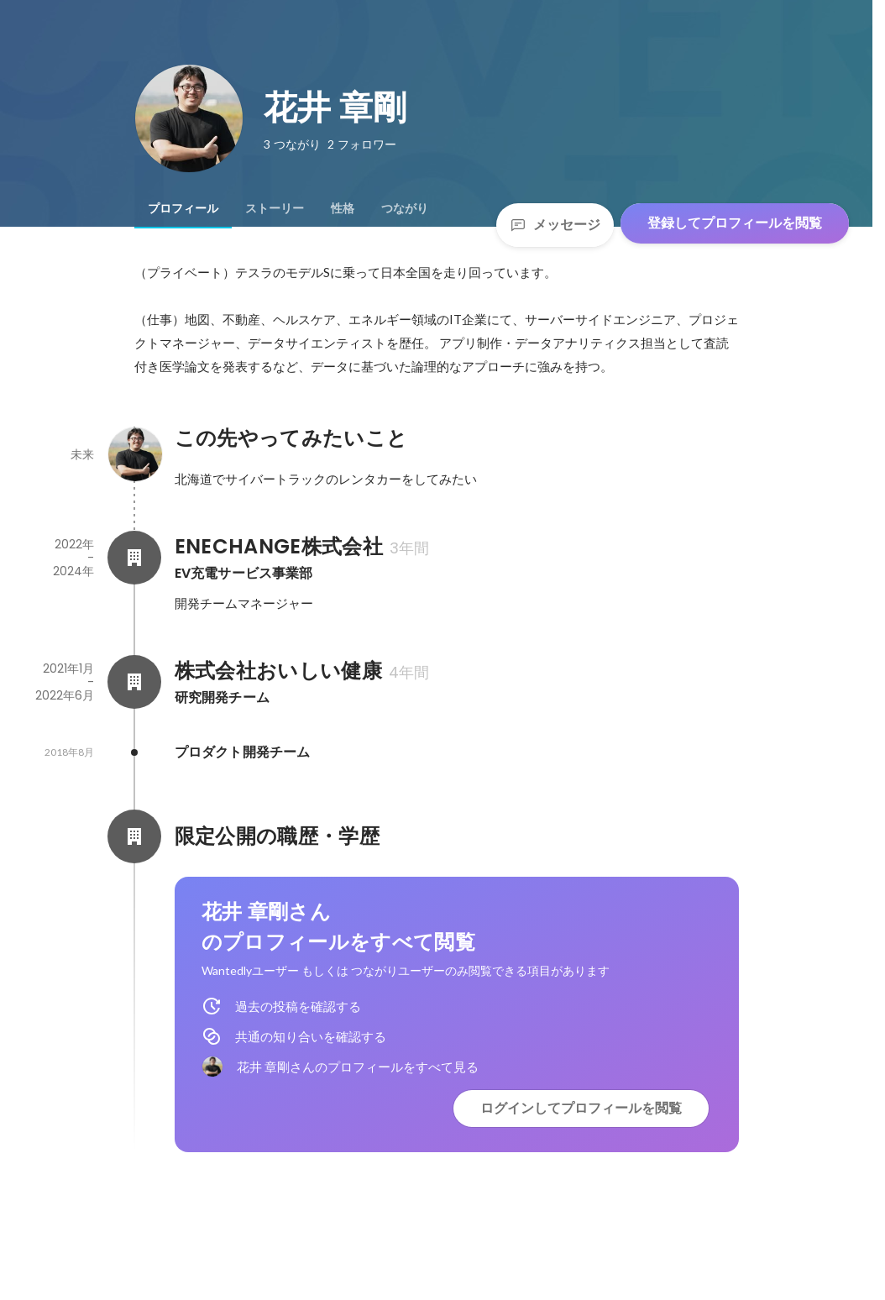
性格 (342, 208)
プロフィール (183, 208)
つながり (404, 208)
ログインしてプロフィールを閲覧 (581, 1108)
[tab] (183, 208)
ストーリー (274, 208)
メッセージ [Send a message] (555, 224)
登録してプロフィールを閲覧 (734, 223)
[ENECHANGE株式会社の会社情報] (134, 557)
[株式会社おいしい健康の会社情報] (134, 682)
